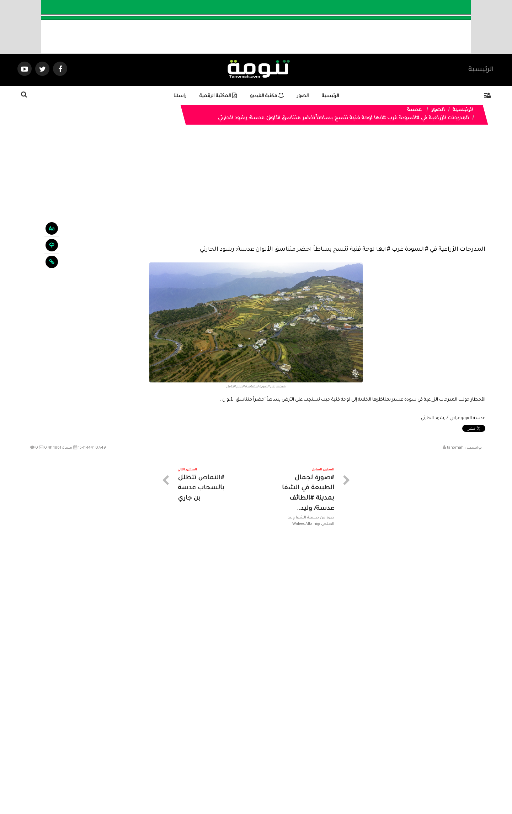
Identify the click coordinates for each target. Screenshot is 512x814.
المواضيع (301, 750)
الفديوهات (273, 750)
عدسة (415, 110)
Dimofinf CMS (262, 785)
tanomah (455, 448)
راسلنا (180, 96)
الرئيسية (481, 70)
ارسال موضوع (190, 750)
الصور (303, 96)
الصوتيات (245, 750)
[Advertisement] (256, 190)
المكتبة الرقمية (218, 96)
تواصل (220, 750)
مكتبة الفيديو (267, 96)
